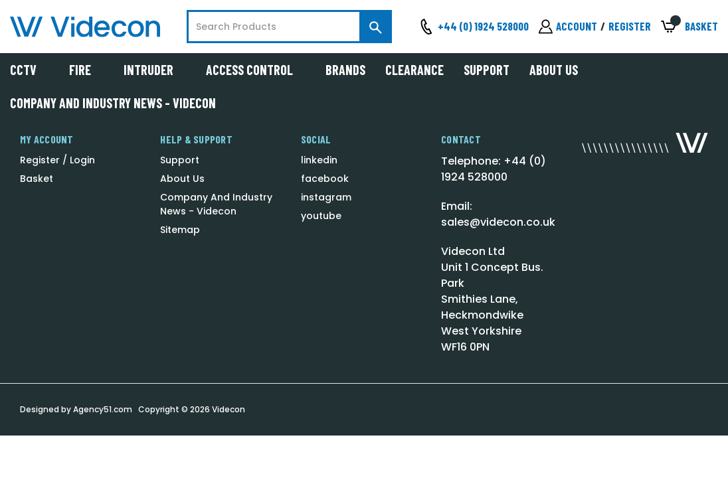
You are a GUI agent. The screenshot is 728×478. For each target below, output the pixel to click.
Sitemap (180, 229)
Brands (345, 70)
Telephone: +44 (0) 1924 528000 (493, 169)
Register (629, 26)
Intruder (155, 70)
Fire (86, 70)
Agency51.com (102, 409)
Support (486, 70)
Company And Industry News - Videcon (113, 103)
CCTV (29, 70)
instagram (326, 197)
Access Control (256, 70)
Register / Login (57, 160)
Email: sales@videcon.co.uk (498, 214)
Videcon (228, 409)
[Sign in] (568, 26)
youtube (321, 215)
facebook (325, 178)
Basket (36, 178)
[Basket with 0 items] (689, 27)
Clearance (414, 70)
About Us (553, 70)
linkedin (319, 160)
